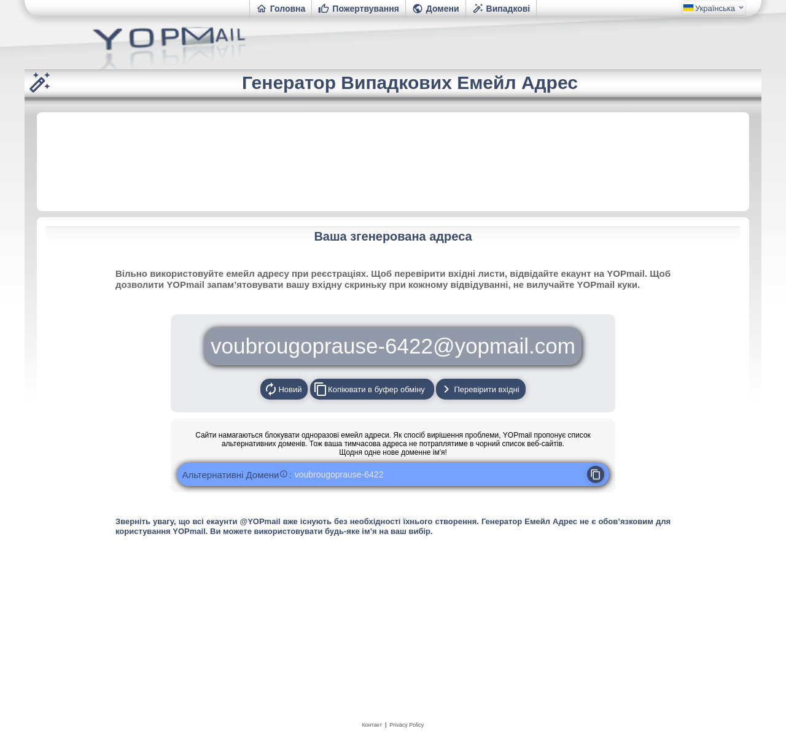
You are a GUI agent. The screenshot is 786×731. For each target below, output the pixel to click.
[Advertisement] (393, 161)
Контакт (372, 725)
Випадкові (501, 8)
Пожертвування (358, 8)
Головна (281, 8)
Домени (435, 8)
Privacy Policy (406, 725)
